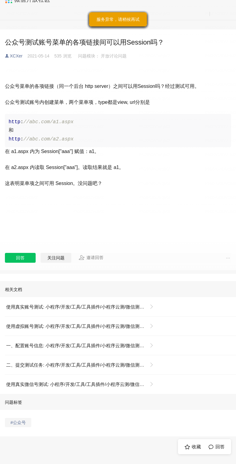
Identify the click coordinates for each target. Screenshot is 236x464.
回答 (20, 257)
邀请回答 (91, 257)
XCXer (16, 55)
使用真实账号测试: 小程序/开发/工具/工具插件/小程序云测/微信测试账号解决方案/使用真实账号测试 (82, 306)
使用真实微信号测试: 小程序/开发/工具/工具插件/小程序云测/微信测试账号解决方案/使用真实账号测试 (82, 384)
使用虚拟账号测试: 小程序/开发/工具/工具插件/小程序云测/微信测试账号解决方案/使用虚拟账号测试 (82, 326)
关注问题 (56, 257)
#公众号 (18, 422)
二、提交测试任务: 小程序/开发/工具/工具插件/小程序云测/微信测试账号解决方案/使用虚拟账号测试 (82, 365)
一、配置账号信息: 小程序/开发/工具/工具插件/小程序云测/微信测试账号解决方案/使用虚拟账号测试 (82, 345)
